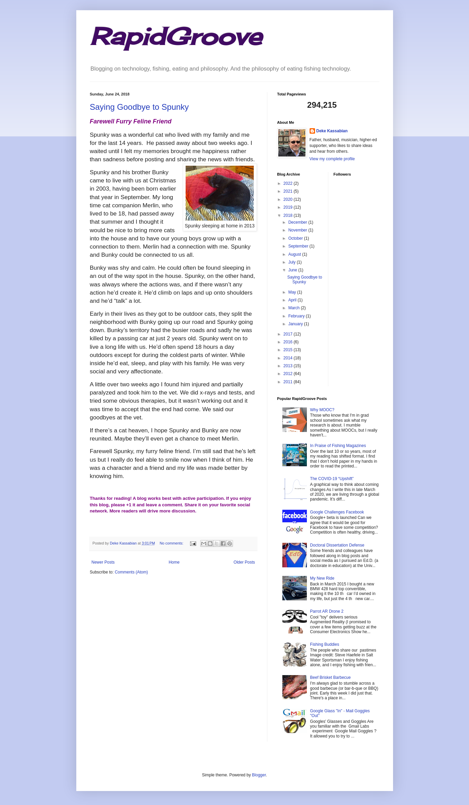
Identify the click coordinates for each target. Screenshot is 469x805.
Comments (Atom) (131, 572)
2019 (288, 207)
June (293, 270)
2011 (288, 381)
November (298, 230)
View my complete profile (332, 158)
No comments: (172, 543)
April (292, 300)
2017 (288, 334)
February (297, 316)
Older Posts (244, 562)
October (296, 238)
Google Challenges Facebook (337, 512)
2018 (288, 215)
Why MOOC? (322, 409)
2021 (288, 191)
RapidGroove (176, 36)
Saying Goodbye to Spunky (139, 106)
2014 (288, 358)
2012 (288, 373)
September (298, 246)
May (292, 292)
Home (174, 562)
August (295, 254)
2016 (288, 342)
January (296, 324)
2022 (288, 183)
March (294, 307)
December (298, 222)
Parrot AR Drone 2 (326, 611)
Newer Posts (103, 562)
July (292, 262)
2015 (288, 349)
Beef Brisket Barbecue (330, 677)
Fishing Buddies (324, 644)
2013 (288, 365)
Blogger (259, 775)
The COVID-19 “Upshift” (332, 478)
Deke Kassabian (332, 131)
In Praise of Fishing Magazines (338, 445)
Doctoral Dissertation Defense (337, 545)
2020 (288, 199)
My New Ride (322, 578)
